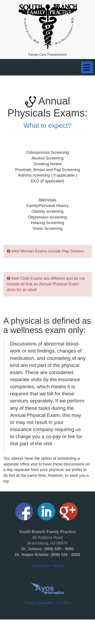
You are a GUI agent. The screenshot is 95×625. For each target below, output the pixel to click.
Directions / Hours (47, 548)
